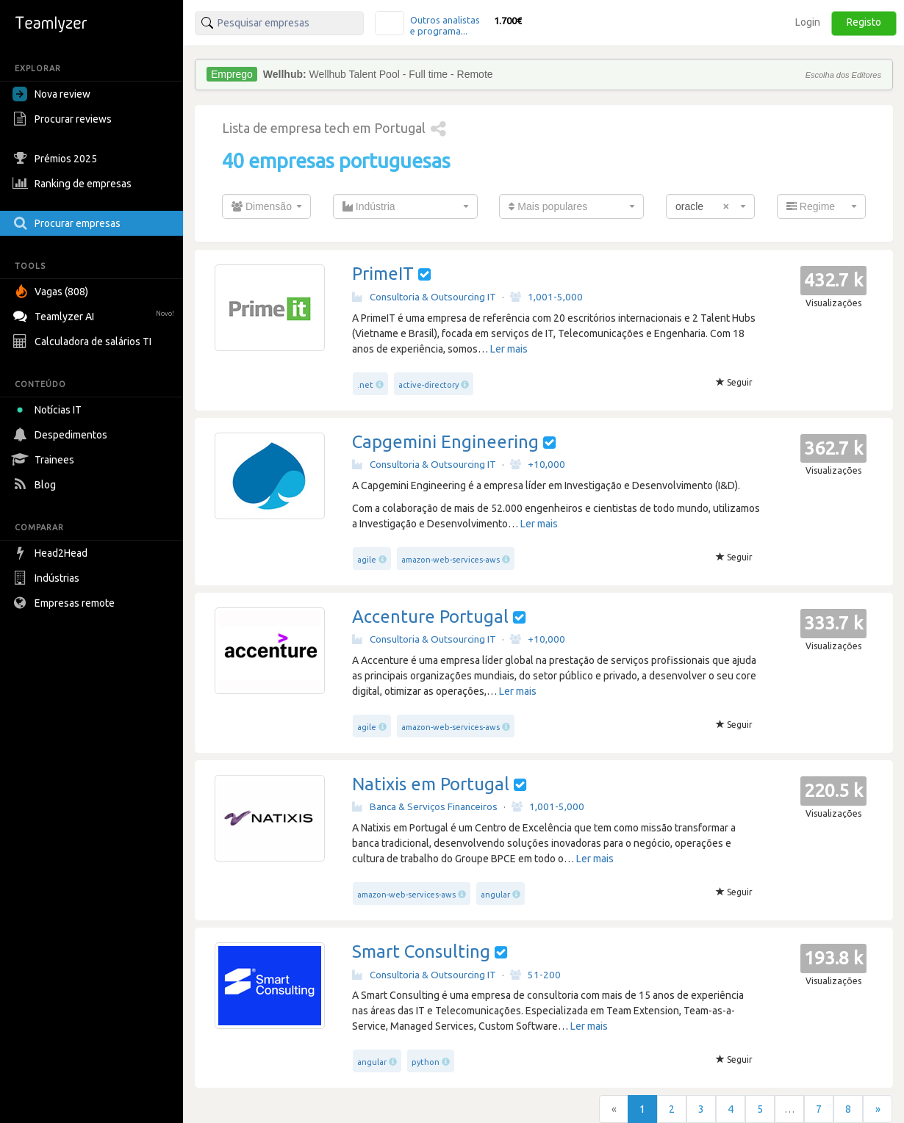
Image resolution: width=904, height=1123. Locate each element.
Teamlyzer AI (95, 314)
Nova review (51, 94)
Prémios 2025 (56, 159)
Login (807, 22)
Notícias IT (50, 410)
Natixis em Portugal (430, 784)
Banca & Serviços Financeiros (425, 806)
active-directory (428, 384)
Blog (36, 485)
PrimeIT (383, 274)
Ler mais (509, 349)
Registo (864, 22)
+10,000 (537, 464)
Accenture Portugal (430, 617)
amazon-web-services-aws (450, 559)
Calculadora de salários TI (83, 341)
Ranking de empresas (74, 183)
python (426, 1062)
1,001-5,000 (546, 297)
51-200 (535, 975)
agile (366, 559)
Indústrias (47, 578)
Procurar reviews (64, 119)
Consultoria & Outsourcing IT (424, 297)
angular (495, 894)
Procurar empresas (68, 223)
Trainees (45, 460)
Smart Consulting (421, 951)
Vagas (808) (52, 291)
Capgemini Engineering (445, 442)
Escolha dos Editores (843, 75)
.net (365, 384)
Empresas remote (65, 603)
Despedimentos (61, 435)
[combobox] (266, 206)
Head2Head (51, 553)
